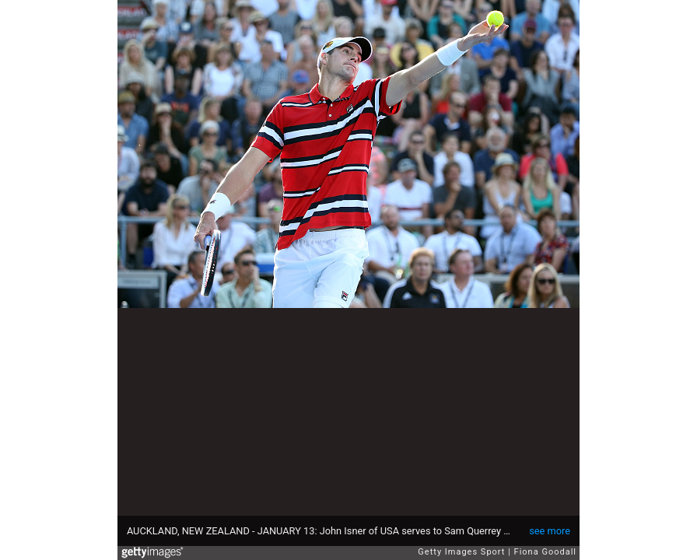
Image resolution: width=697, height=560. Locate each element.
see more (549, 531)
